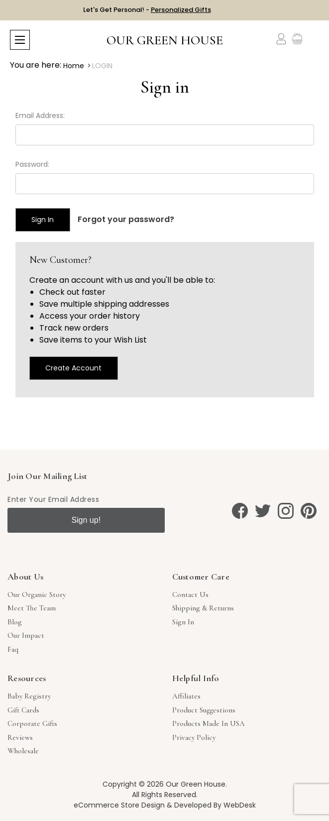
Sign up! (86, 520)
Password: (32, 164)
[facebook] (240, 511)
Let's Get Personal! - (147, 9)
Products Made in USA (208, 723)
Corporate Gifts (32, 723)
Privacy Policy (194, 737)
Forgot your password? (126, 219)
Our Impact (25, 635)
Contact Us (190, 594)
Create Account (73, 368)
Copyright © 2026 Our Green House (164, 784)
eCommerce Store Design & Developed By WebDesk (165, 805)
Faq (12, 649)
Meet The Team (31, 607)
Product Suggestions (203, 709)
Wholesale (23, 750)
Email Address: (40, 115)
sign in (183, 621)
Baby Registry (29, 696)
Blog (14, 621)
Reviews (20, 737)
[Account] (281, 39)
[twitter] (263, 511)
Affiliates (186, 696)
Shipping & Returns (203, 607)
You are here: (35, 65)
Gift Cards (23, 709)
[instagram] (286, 511)
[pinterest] (309, 511)
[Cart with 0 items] (313, 39)
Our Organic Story (36, 594)
